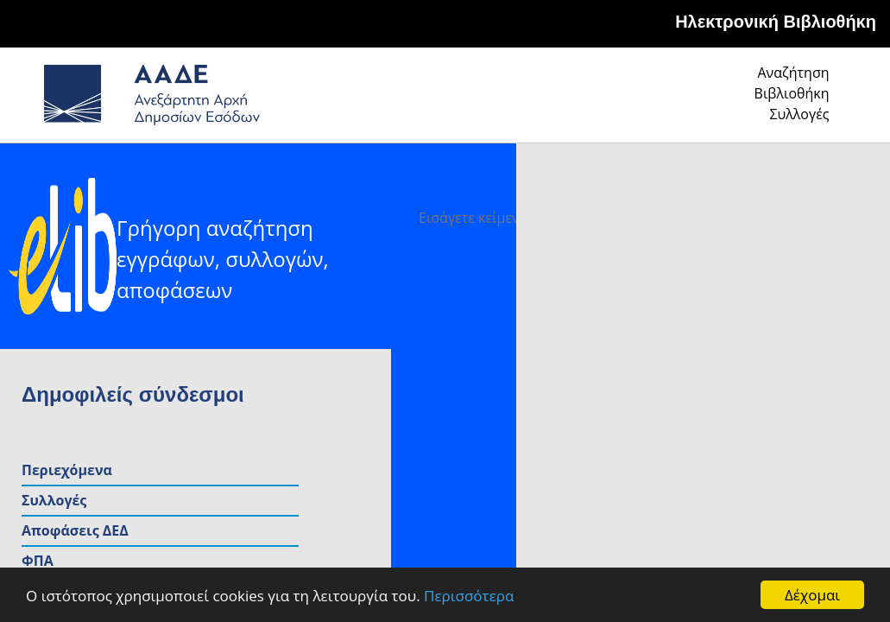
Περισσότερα (469, 596)
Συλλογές (800, 100)
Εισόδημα (754, 372)
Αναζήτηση (565, 100)
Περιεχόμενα (766, 251)
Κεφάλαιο (755, 402)
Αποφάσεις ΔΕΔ (774, 311)
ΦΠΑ (737, 342)
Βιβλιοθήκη (687, 100)
